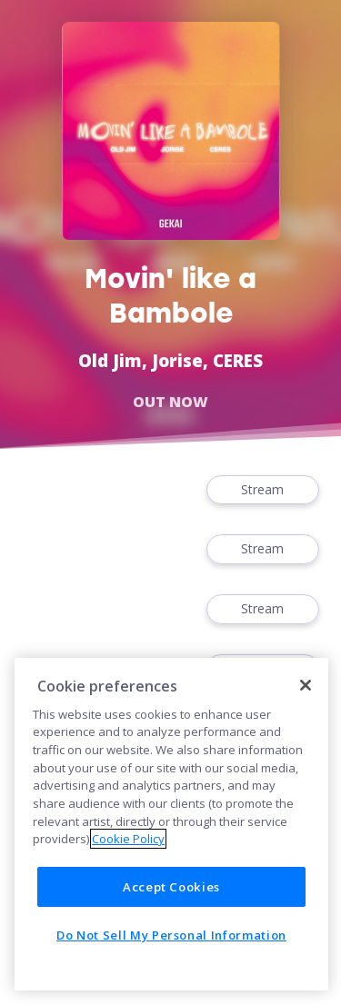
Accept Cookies (171, 887)
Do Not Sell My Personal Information (171, 935)
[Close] (306, 685)
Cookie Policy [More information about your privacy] (128, 839)
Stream (262, 490)
